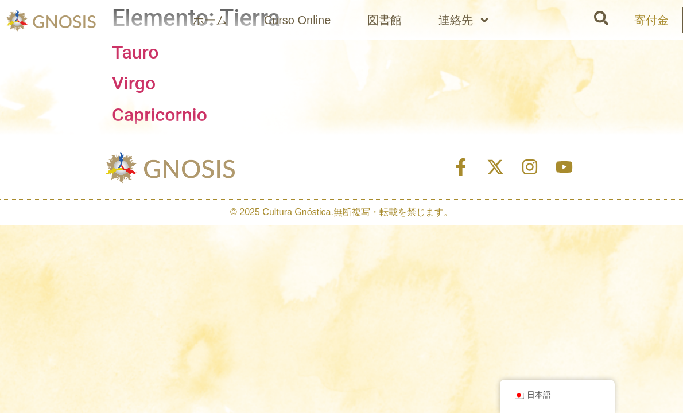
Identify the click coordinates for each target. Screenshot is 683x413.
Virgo (134, 83)
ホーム (210, 20)
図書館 (384, 20)
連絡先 (464, 20)
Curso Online (297, 20)
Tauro (135, 52)
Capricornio (159, 115)
